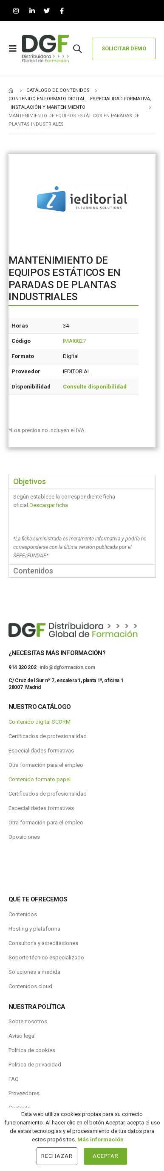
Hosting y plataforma (34, 929)
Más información (100, 1139)
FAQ (13, 1079)
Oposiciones (24, 837)
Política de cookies (31, 1050)
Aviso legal (22, 1036)
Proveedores (24, 1093)
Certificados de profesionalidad (47, 736)
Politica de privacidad (34, 1064)
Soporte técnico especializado (46, 957)
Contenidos (22, 914)
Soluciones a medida (34, 972)
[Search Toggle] (77, 48)
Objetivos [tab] (29, 481)
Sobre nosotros (27, 1021)
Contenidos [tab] (33, 570)
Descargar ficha (48, 505)
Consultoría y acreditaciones (43, 943)
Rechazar (57, 1156)
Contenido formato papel (39, 779)
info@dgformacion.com (67, 667)
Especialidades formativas (41, 750)
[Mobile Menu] (15, 48)
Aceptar (106, 1156)
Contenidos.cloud (30, 986)
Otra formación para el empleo (45, 765)
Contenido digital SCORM (39, 722)
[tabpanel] (82, 526)
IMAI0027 (74, 341)
